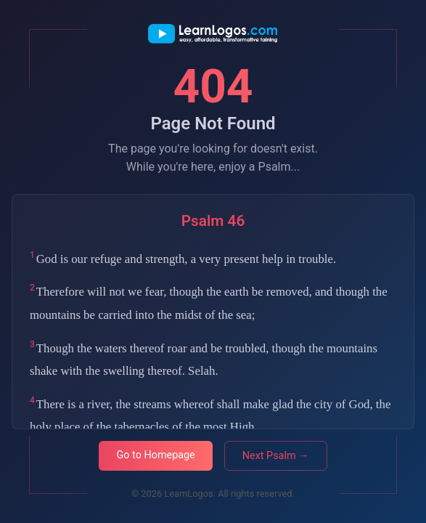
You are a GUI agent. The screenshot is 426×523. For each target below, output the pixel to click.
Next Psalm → (275, 456)
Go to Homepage (155, 455)
